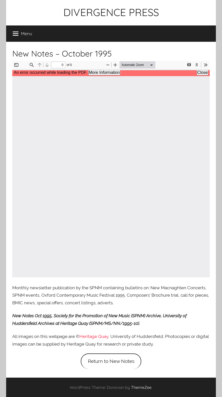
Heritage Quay (93, 336)
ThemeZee (141, 387)
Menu (22, 33)
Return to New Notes (111, 361)
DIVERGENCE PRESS (111, 12)
